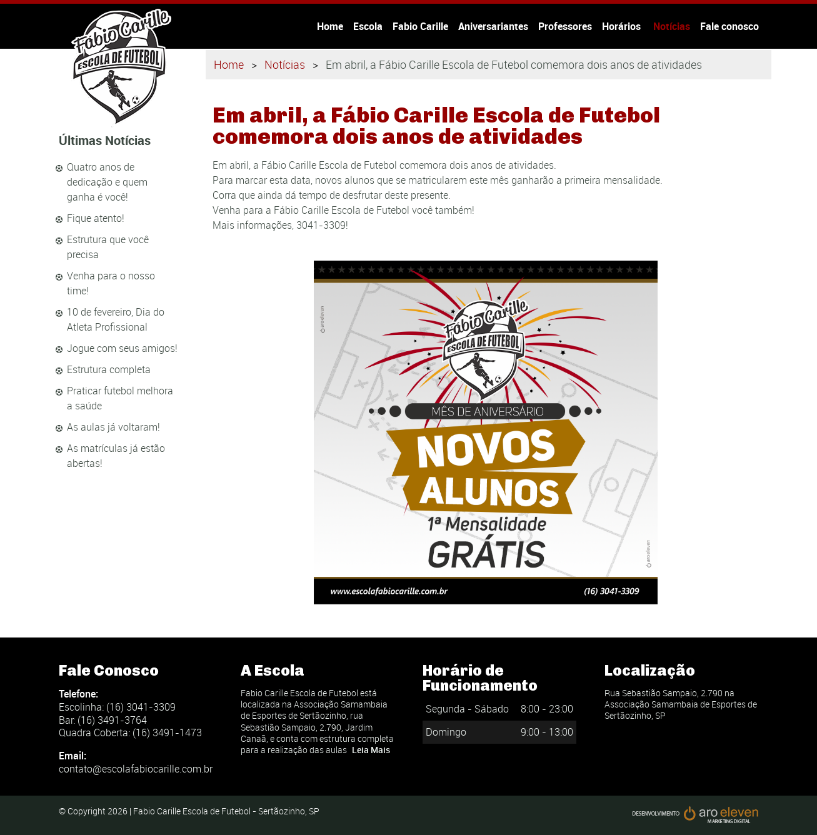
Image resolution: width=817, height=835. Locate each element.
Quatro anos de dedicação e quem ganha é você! (107, 182)
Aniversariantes (493, 26)
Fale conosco (729, 26)
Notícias (671, 26)
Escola (368, 26)
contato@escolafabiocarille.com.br (136, 769)
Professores (565, 26)
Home (330, 26)
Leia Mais (371, 750)
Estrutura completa (109, 369)
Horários (622, 26)
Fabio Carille (420, 26)
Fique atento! (95, 218)
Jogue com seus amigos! (122, 348)
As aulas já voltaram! (113, 427)
